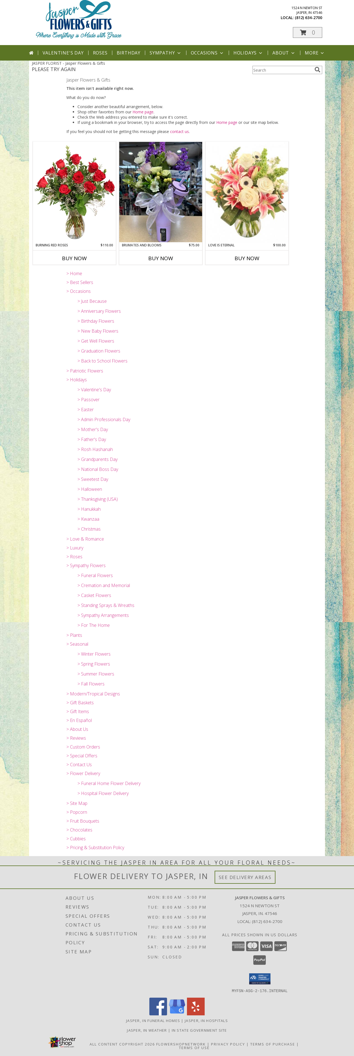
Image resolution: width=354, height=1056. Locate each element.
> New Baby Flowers (97, 331)
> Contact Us (79, 765)
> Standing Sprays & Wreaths (105, 605)
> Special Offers (81, 756)
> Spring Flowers (93, 664)
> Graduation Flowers (98, 351)
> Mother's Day (92, 429)
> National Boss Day (97, 469)
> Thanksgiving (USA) (97, 499)
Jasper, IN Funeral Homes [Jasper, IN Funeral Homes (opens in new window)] (153, 1020)
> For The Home (93, 625)
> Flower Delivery (83, 773)
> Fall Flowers (91, 684)
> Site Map (76, 803)
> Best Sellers (79, 282)
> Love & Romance (85, 539)
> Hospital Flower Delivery (103, 793)
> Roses (74, 557)
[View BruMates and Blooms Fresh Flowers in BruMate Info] (160, 192)
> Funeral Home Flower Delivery (108, 783)
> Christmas (89, 529)
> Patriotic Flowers (84, 371)
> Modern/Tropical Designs (93, 694)
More (315, 53)
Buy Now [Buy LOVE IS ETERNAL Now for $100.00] (247, 258)
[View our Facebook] (158, 1013)
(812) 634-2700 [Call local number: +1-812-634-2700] (308, 17)
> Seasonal (77, 644)
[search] (317, 70)
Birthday (128, 53)
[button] (307, 32)
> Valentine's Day (94, 390)
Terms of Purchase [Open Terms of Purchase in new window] (272, 1043)
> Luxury (74, 548)
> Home (74, 273)
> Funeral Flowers (95, 575)
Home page (142, 111)
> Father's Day (91, 439)
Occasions (207, 53)
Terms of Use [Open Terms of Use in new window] (194, 1047)
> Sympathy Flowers (86, 565)
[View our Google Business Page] (177, 1013)
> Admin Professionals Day (103, 419)
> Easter (85, 409)
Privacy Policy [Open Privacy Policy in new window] (228, 1043)
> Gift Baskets (80, 703)
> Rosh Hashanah (95, 449)
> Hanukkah (89, 509)
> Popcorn (76, 812)
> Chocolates (79, 830)
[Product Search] (282, 70)
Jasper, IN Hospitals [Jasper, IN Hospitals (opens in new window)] (206, 1020)
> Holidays (76, 380)
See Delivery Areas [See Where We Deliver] (245, 877)
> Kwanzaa (88, 519)
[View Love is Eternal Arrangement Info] (246, 192)
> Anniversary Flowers (99, 311)
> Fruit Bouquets (82, 821)
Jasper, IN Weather (147, 1030)
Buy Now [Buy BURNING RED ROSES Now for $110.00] (74, 258)
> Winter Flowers (94, 654)
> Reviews (76, 738)
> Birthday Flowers (95, 321)
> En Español (79, 720)
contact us (179, 131)
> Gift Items (77, 711)
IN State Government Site (199, 1030)
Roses (100, 53)
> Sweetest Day (92, 479)
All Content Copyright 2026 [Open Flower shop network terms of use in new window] (122, 1043)
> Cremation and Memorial (103, 585)
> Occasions (78, 291)
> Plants (74, 635)
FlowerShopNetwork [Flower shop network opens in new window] (181, 1043)
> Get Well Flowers (95, 341)
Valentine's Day (63, 53)
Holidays (248, 53)
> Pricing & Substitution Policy (95, 847)
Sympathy (165, 53)
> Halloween (89, 489)
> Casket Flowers (94, 595)
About (284, 53)
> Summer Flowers (95, 674)
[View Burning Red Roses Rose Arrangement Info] (74, 192)
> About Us (77, 729)
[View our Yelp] (196, 1013)
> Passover (88, 400)
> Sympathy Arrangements (103, 615)
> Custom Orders (83, 747)
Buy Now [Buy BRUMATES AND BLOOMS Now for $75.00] (160, 258)
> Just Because (92, 301)
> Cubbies (76, 839)
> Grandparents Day (97, 459)
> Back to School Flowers (102, 361)
